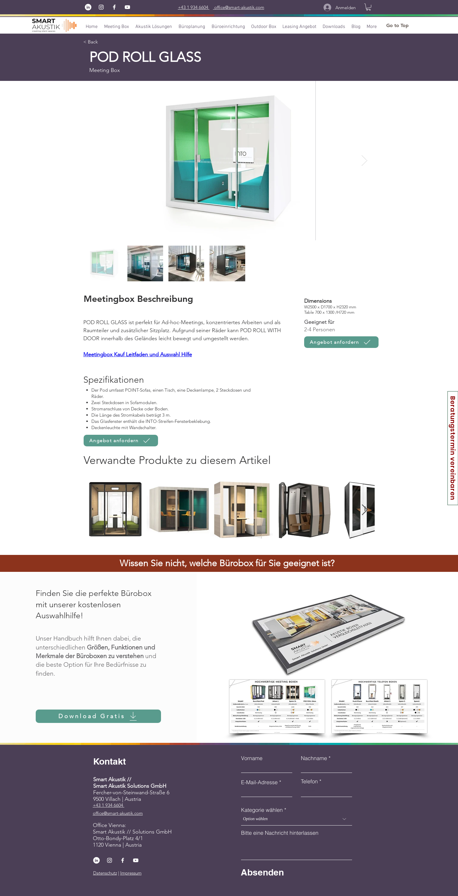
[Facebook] (114, 7)
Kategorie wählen (262, 810)
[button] (368, 7)
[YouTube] (127, 7)
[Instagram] (101, 7)
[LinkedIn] (88, 7)
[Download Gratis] (98, 716)
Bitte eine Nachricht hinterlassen (279, 833)
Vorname (251, 758)
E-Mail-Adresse (259, 782)
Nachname (314, 758)
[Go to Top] (397, 25)
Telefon (309, 781)
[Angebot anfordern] (341, 342)
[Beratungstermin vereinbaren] (452, 448)
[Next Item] (364, 160)
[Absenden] (284, 872)
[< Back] (94, 42)
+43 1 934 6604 (108, 805)
